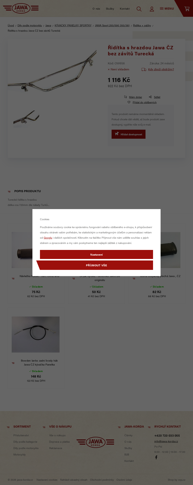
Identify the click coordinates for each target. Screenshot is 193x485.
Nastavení (96, 254)
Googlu (48, 237)
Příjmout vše (96, 265)
